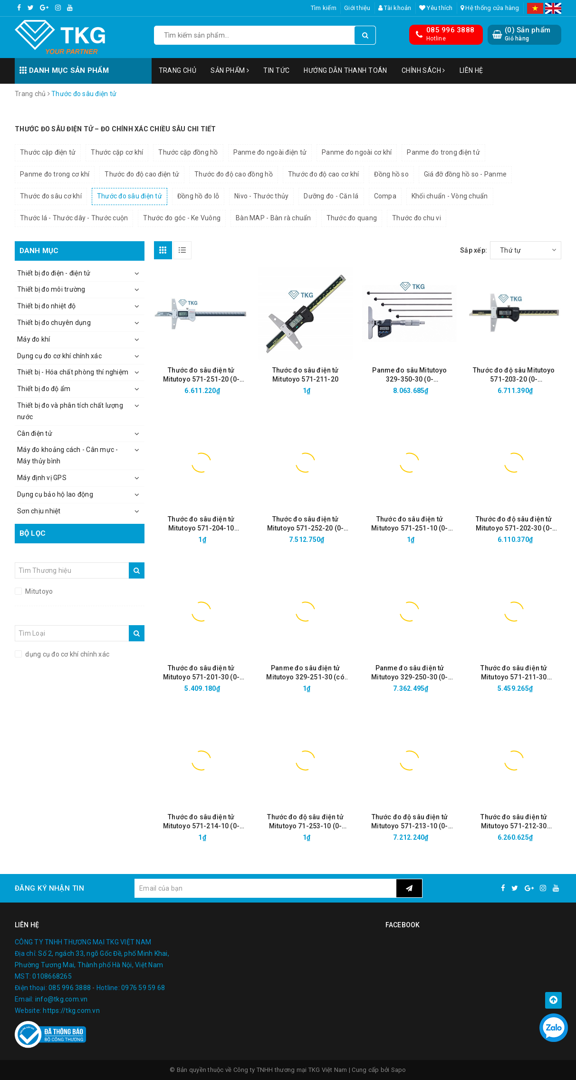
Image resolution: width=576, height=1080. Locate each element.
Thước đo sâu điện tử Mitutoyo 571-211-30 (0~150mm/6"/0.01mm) (514, 673)
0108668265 (52, 976)
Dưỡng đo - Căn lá (331, 196)
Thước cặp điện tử (48, 152)
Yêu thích (436, 7)
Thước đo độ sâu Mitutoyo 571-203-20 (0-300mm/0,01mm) (514, 375)
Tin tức (276, 70)
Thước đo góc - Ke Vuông (182, 218)
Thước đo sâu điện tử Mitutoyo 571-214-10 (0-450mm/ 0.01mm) (201, 822)
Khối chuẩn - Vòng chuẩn (450, 196)
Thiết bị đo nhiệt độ (46, 306)
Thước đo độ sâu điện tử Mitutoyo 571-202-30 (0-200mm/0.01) (514, 524)
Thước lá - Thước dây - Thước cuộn (74, 218)
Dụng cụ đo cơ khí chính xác (59, 356)
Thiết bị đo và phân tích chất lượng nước (70, 411)
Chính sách (423, 70)
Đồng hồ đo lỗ (198, 196)
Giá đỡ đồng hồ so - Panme (465, 174)
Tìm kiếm (323, 7)
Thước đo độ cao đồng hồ (233, 174)
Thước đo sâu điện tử (129, 196)
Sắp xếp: (473, 250)
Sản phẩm (230, 70)
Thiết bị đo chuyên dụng (54, 322)
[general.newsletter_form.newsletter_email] (265, 888)
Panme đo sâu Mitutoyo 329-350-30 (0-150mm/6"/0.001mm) (409, 375)
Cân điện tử (34, 433)
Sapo (398, 1069)
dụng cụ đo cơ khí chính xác (66, 654)
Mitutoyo (38, 591)
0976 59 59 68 (143, 988)
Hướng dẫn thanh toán (345, 70)
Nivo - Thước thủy (261, 196)
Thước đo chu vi (416, 218)
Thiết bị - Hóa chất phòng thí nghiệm (72, 372)
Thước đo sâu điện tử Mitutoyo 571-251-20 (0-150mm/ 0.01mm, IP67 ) (201, 375)
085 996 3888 (450, 30)
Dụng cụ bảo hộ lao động (55, 494)
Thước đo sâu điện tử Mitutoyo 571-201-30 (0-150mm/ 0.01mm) (201, 673)
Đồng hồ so (391, 174)
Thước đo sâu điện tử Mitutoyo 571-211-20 (305, 374)
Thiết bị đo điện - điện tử (54, 273)
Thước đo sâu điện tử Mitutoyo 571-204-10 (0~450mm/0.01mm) (201, 524)
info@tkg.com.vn (61, 999)
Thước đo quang (351, 218)
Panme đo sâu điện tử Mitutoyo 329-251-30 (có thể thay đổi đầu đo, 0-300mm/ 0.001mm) (305, 673)
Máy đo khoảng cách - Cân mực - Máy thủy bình (67, 455)
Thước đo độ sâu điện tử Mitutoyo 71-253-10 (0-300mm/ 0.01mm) (305, 822)
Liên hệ (471, 70)
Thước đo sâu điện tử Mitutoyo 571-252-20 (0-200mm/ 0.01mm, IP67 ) (305, 524)
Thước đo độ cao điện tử (142, 174)
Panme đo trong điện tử (443, 152)
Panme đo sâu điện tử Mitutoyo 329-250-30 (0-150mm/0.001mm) (409, 673)
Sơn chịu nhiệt (39, 511)
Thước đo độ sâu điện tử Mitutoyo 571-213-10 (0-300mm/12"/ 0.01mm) (409, 822)
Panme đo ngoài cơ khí (357, 152)
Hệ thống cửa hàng (490, 7)
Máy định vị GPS (42, 477)
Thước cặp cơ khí (117, 152)
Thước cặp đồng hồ (188, 152)
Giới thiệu (357, 7)
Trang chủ (178, 70)
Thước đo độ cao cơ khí (323, 174)
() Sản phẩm (527, 34)
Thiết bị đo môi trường (51, 289)
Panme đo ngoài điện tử (270, 152)
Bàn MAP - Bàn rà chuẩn (273, 218)
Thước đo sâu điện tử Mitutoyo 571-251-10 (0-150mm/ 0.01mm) (409, 524)
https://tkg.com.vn (71, 1010)
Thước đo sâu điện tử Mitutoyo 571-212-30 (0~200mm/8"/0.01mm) (514, 822)
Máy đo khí (33, 339)
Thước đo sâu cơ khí (51, 196)
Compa (385, 196)
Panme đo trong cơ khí (54, 174)
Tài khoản (395, 7)
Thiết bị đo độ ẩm (43, 389)
